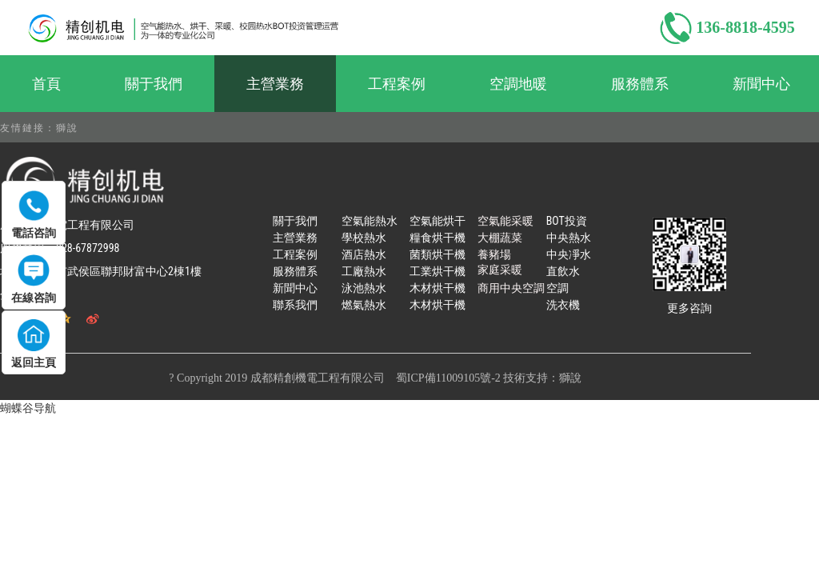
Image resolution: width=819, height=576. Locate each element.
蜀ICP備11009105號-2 (448, 378)
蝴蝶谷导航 (28, 408)
